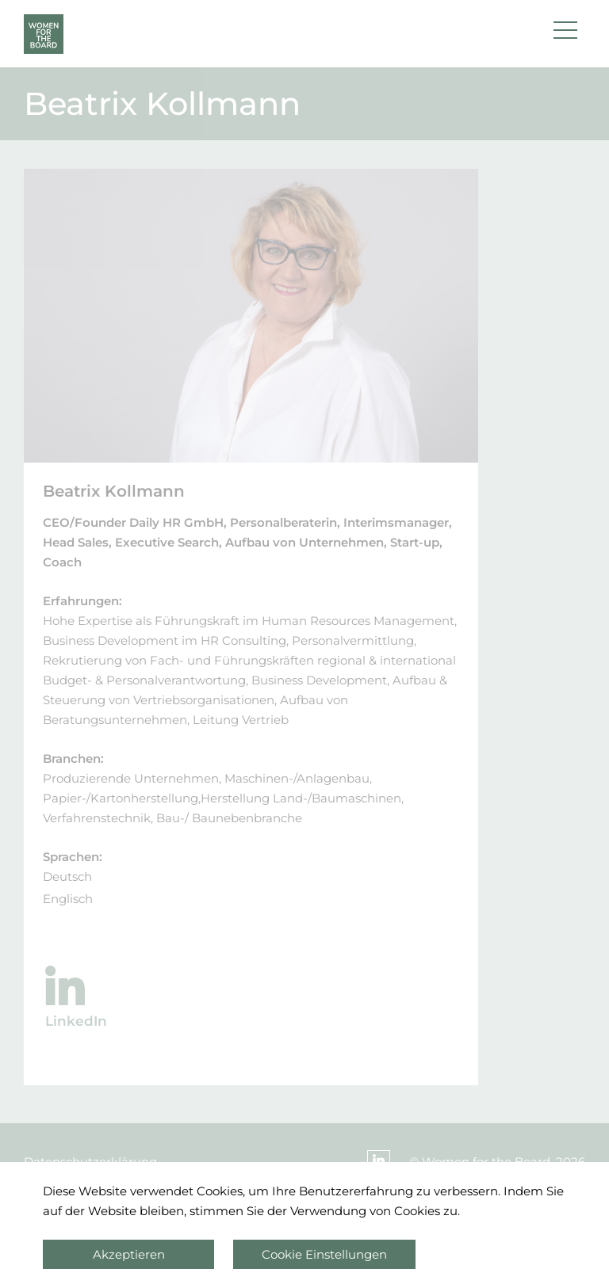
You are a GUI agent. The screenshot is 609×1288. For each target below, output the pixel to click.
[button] (565, 34)
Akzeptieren (129, 1254)
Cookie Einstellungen (324, 1254)
